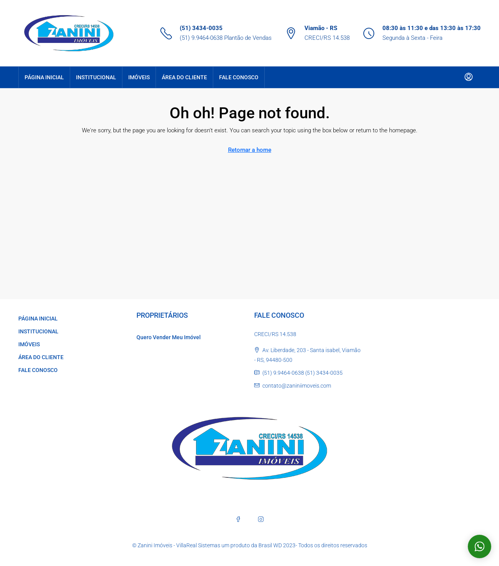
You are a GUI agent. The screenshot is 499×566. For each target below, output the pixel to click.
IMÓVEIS (139, 77)
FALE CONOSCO (238, 77)
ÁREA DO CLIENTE (184, 77)
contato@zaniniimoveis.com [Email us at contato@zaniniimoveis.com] (296, 386)
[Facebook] (238, 519)
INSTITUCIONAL (96, 77)
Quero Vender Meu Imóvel (168, 337)
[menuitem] (468, 77)
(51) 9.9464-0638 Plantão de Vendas (226, 37)
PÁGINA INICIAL (44, 77)
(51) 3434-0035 (201, 28)
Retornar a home (249, 149)
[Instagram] (261, 519)
